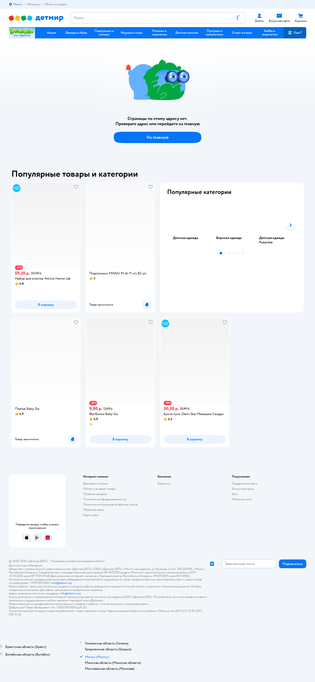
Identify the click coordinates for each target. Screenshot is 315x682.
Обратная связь (93, 510)
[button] (295, 32)
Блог (235, 494)
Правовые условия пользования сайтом (77, 561)
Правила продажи (95, 494)
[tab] (188, 225)
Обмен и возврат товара (99, 489)
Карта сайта (91, 515)
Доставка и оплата (95, 483)
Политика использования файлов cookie (110, 504)
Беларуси (35, 565)
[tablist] (232, 225)
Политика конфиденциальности (104, 499)
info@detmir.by (61, 583)
